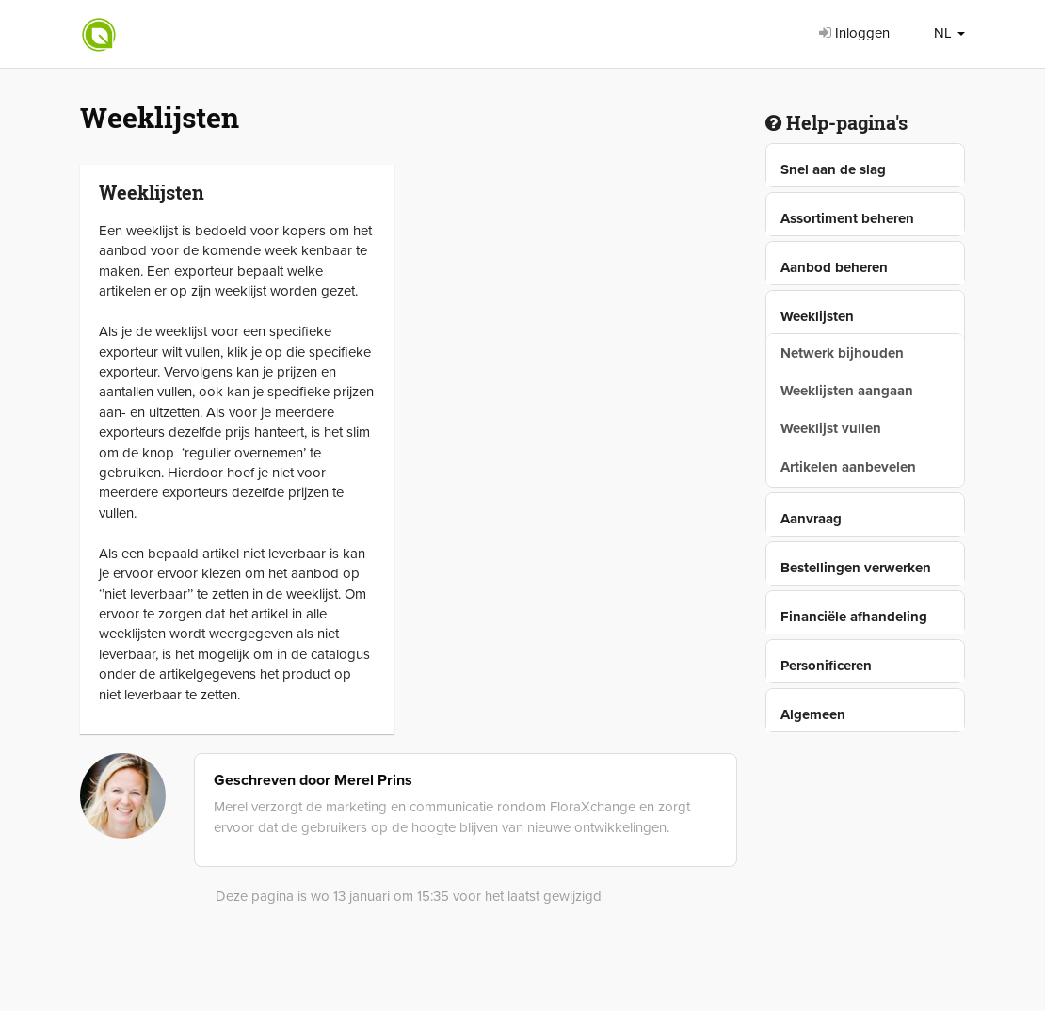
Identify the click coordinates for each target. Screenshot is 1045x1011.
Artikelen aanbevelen (848, 466)
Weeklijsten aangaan (846, 390)
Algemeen (812, 714)
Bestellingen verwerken (855, 567)
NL (949, 32)
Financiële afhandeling (853, 616)
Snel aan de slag (833, 169)
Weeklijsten (817, 316)
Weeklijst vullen (830, 428)
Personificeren (826, 665)
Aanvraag (811, 518)
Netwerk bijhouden (842, 353)
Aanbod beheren (834, 267)
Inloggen (854, 32)
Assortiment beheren (847, 218)
